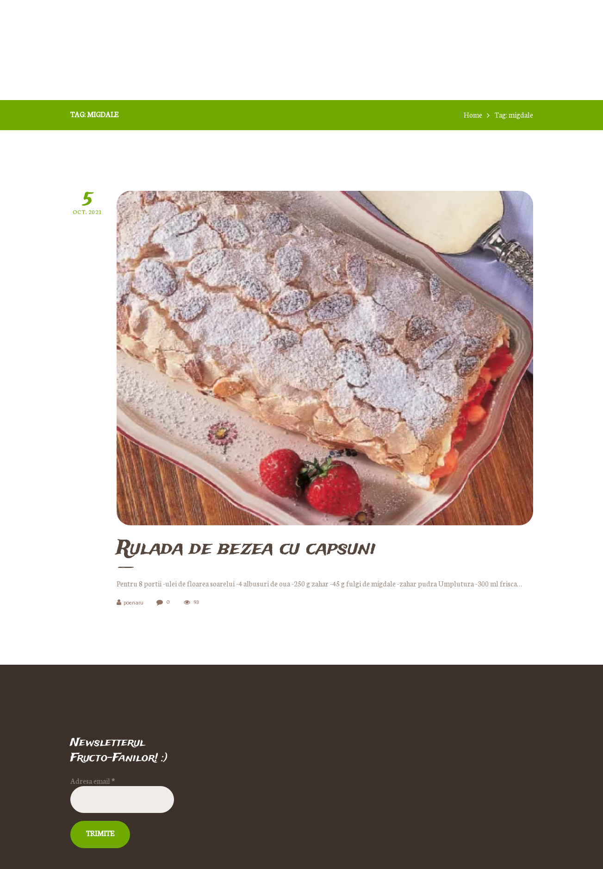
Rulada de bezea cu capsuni (246, 549)
